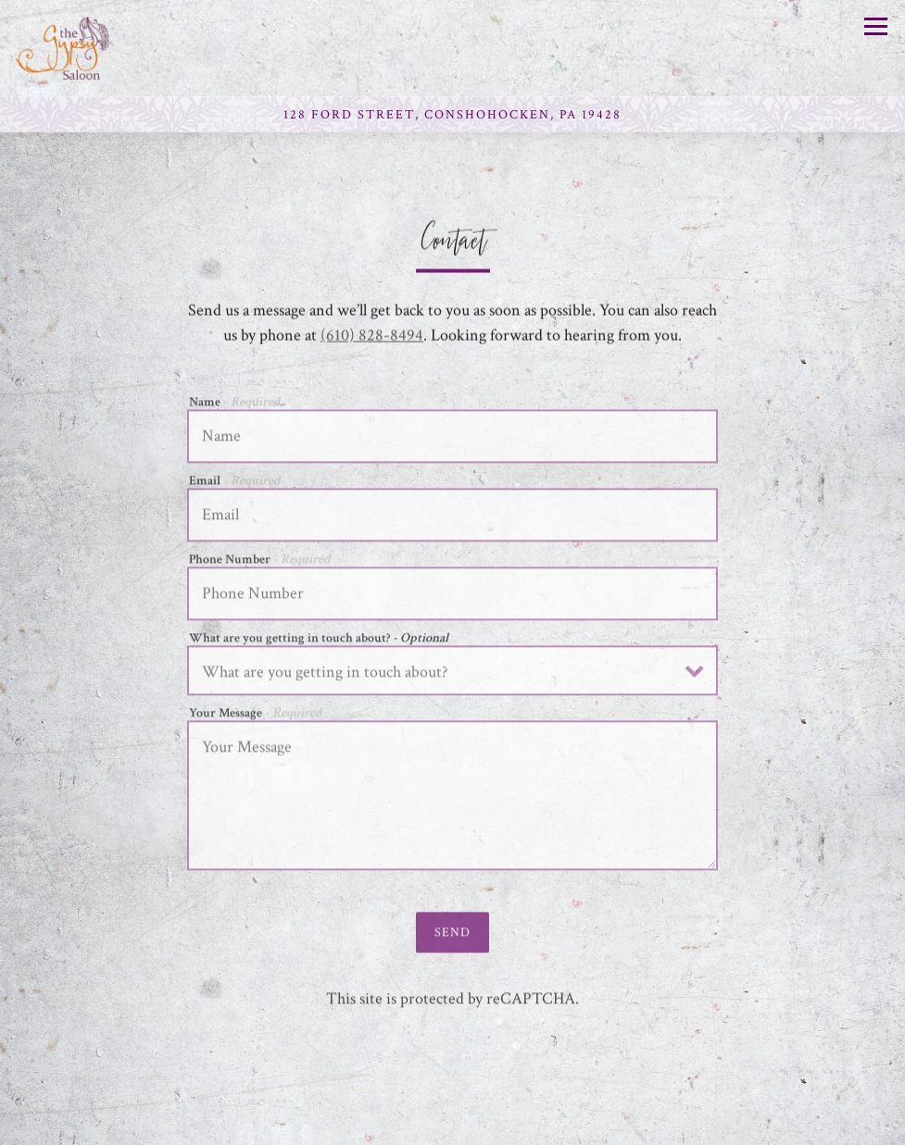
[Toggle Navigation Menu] (876, 26)
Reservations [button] (453, 1124)
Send (452, 935)
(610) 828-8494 (372, 336)
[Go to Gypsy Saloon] (452, 115)
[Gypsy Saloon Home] (80, 48)
